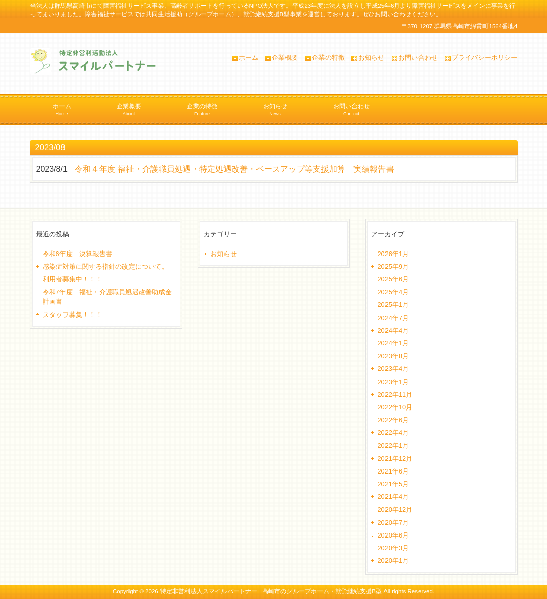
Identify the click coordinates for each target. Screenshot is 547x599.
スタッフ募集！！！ (72, 315)
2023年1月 (393, 382)
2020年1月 (393, 560)
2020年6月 (393, 535)
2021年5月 (393, 484)
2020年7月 (393, 522)
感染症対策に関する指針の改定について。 (105, 266)
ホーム (249, 57)
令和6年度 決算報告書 (77, 254)
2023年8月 (393, 356)
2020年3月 (393, 548)
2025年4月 (393, 292)
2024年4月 (393, 330)
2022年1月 (393, 445)
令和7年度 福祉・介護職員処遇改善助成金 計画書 (109, 296)
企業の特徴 (328, 57)
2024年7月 (393, 318)
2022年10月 (395, 407)
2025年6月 (393, 279)
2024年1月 (393, 343)
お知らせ (371, 57)
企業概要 (285, 57)
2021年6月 (393, 471)
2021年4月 (393, 496)
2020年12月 (395, 509)
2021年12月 (395, 458)
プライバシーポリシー (485, 57)
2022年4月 (393, 432)
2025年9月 (393, 266)
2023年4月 (393, 368)
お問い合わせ (418, 57)
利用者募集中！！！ (72, 279)
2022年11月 (395, 394)
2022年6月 (393, 420)
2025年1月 (393, 304)
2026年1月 (393, 254)
